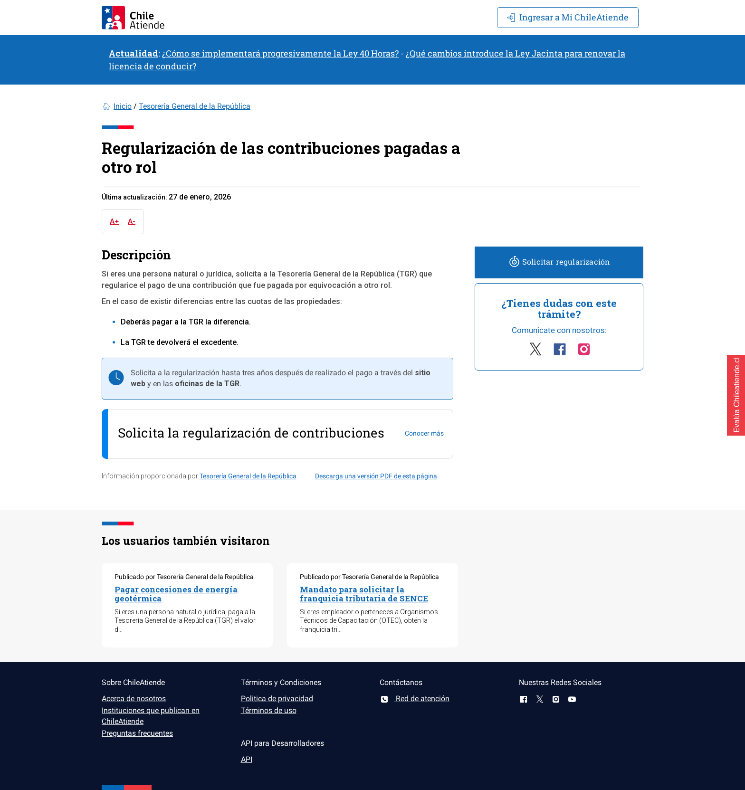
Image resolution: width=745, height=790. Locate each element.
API (246, 759)
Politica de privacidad (277, 698)
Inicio (123, 106)
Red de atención (414, 698)
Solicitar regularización (559, 261)
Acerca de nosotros (134, 698)
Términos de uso (268, 710)
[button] (736, 395)
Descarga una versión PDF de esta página (376, 476)
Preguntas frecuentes (137, 733)
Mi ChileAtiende (568, 17)
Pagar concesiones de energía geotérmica (176, 594)
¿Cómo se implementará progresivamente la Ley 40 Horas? (280, 53)
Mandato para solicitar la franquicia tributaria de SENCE (364, 594)
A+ (114, 221)
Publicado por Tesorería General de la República (184, 577)
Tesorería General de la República (194, 106)
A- (131, 221)
